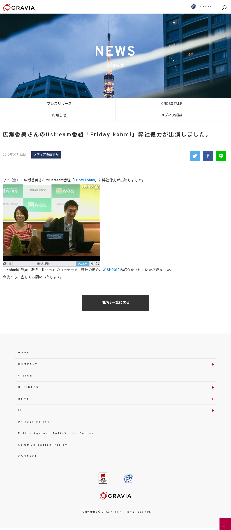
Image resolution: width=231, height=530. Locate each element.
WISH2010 (111, 270)
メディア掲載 (171, 115)
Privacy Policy (34, 422)
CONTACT (28, 456)
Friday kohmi (84, 180)
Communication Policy (43, 445)
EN (204, 6)
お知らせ (59, 115)
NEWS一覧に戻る (116, 302)
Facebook (208, 156)
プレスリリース (59, 104)
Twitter (195, 156)
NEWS (24, 399)
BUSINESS (28, 387)
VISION (25, 376)
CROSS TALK (171, 104)
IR (20, 410)
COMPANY (28, 364)
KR (209, 6)
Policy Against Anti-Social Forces (56, 433)
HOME (24, 353)
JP (199, 6)
